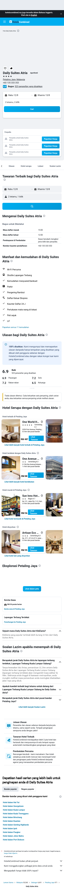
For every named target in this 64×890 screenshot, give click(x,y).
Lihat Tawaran (34, 438)
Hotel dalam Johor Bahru (13, 836)
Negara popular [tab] (27, 789)
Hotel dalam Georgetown (13, 806)
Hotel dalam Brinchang (12, 817)
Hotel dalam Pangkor (11, 832)
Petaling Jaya (49, 882)
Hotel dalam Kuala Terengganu (15, 814)
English (34, 15)
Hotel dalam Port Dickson (13, 840)
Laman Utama (8, 882)
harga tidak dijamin (10, 853)
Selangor (34, 882)
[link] (24, 445)
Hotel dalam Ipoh (10, 828)
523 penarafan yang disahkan (28, 86)
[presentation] (18, 31)
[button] (61, 14)
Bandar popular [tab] (10, 789)
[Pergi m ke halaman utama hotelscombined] (19, 21)
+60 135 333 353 (11, 82)
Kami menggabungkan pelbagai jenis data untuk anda (33, 865)
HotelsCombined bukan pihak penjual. (33, 861)
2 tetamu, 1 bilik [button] (12, 102)
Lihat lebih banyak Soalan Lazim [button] (32, 707)
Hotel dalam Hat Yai (11, 802)
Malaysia (19, 882)
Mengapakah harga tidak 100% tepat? (33, 870)
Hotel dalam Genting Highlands (16, 825)
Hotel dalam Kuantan (11, 821)
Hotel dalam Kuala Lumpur (14, 810)
